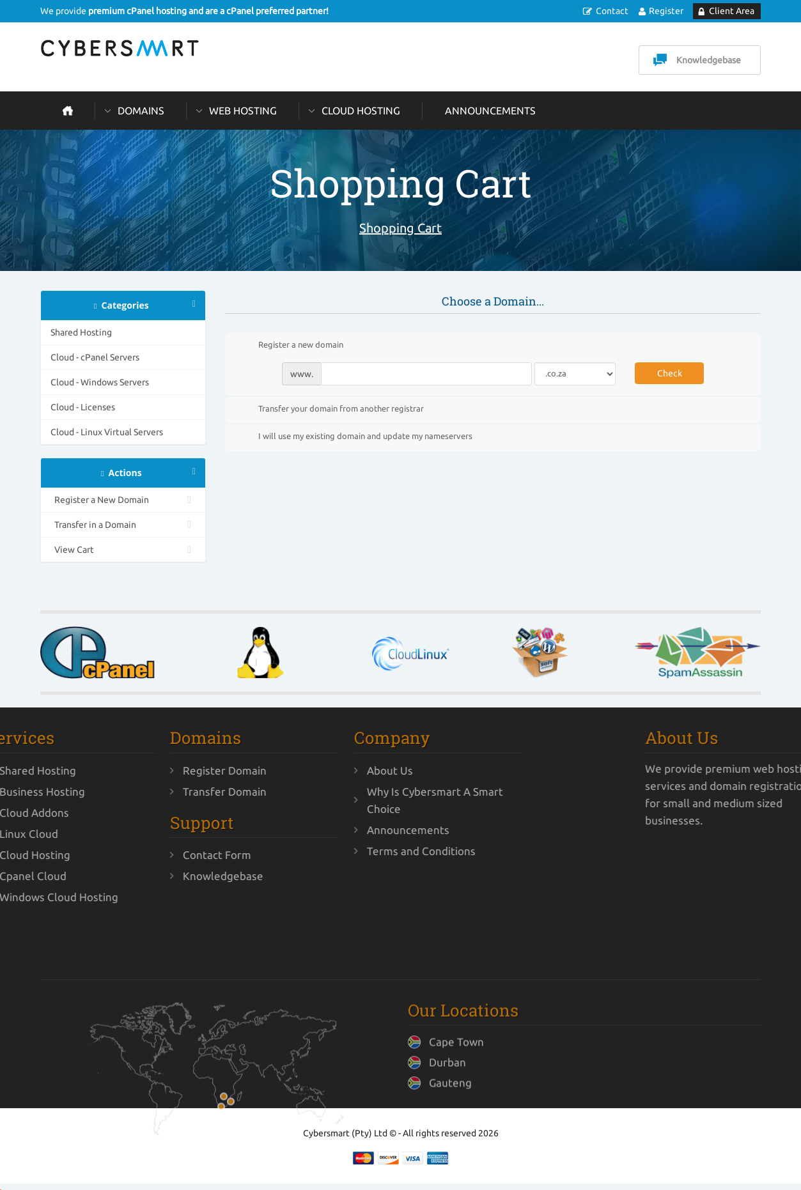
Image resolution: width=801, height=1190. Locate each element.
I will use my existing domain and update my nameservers (355, 437)
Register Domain (152, 770)
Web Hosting (243, 110)
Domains (141, 110)
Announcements (490, 110)
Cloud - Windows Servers (100, 382)
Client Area (731, 11)
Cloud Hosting (361, 110)
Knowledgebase (708, 60)
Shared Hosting (81, 332)
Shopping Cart (400, 227)
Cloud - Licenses (83, 407)
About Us (318, 770)
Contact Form (145, 855)
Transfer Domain (152, 791)
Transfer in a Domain (123, 524)
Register (666, 11)
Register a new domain (290, 346)
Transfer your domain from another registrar (331, 409)
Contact (612, 11)
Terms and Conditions (349, 851)
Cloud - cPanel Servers (95, 357)
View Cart (123, 549)
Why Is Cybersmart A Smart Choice (363, 800)
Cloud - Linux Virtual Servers (107, 432)
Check (669, 373)
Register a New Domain (123, 499)
